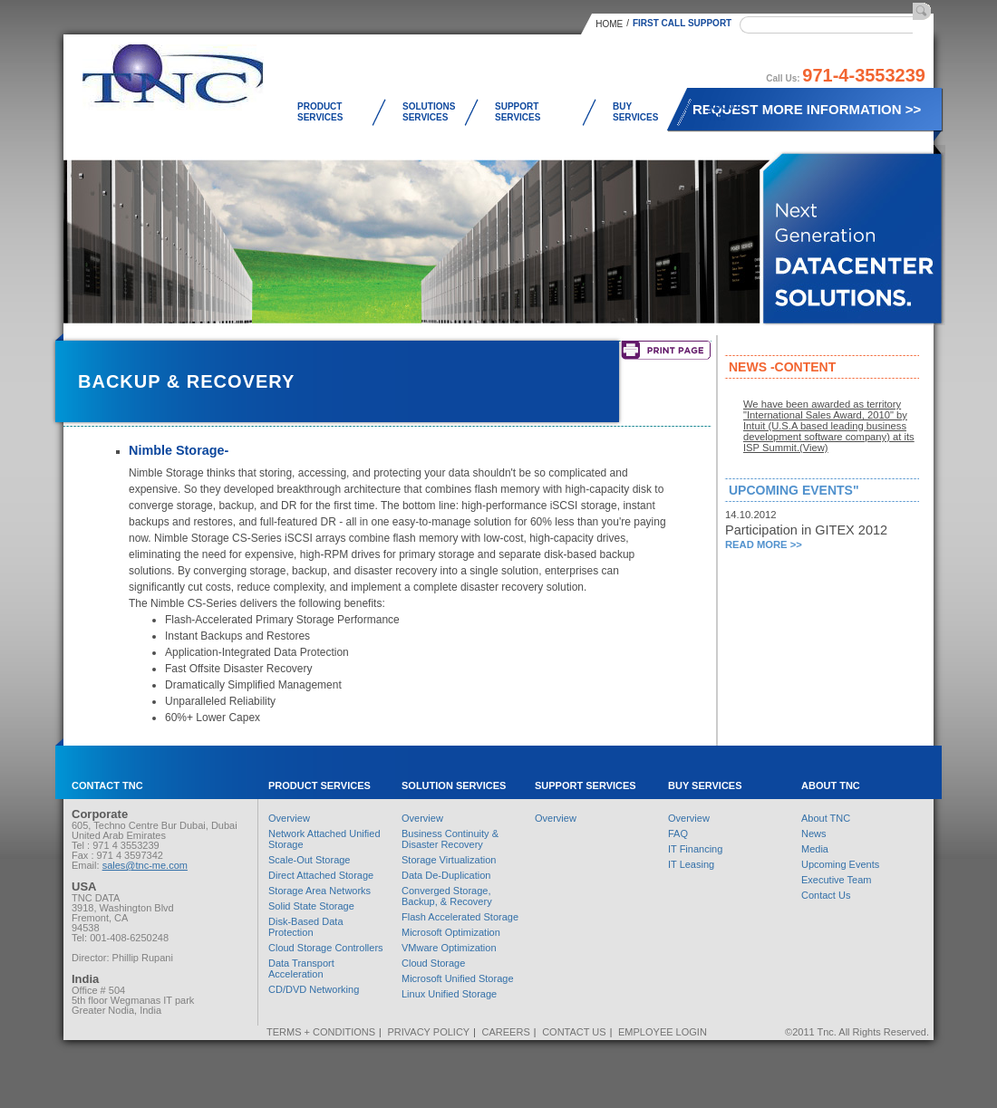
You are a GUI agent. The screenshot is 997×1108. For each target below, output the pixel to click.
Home (609, 24)
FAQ (678, 833)
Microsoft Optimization (451, 932)
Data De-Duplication (446, 875)
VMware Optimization (449, 947)
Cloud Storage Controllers (325, 947)
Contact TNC (107, 785)
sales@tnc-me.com (145, 865)
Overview (289, 818)
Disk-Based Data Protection (306, 927)
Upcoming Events (840, 864)
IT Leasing (691, 864)
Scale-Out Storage (309, 859)
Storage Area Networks (319, 890)
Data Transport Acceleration (301, 968)
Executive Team (836, 879)
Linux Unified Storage (449, 993)
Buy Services (635, 111)
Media (814, 848)
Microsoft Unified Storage (458, 978)
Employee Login (662, 1031)
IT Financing (695, 848)
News (814, 833)
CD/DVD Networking (313, 989)
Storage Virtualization (449, 859)
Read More (763, 544)
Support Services (517, 111)
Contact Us (825, 895)
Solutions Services (428, 111)
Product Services (320, 111)
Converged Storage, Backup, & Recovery (447, 896)
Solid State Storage (311, 906)
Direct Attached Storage (320, 875)
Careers (506, 1031)
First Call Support (682, 23)
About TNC (724, 111)
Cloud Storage (433, 963)
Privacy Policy (428, 1031)
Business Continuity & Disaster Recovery (450, 839)
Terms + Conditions (320, 1031)
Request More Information (806, 109)
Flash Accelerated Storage (460, 916)
